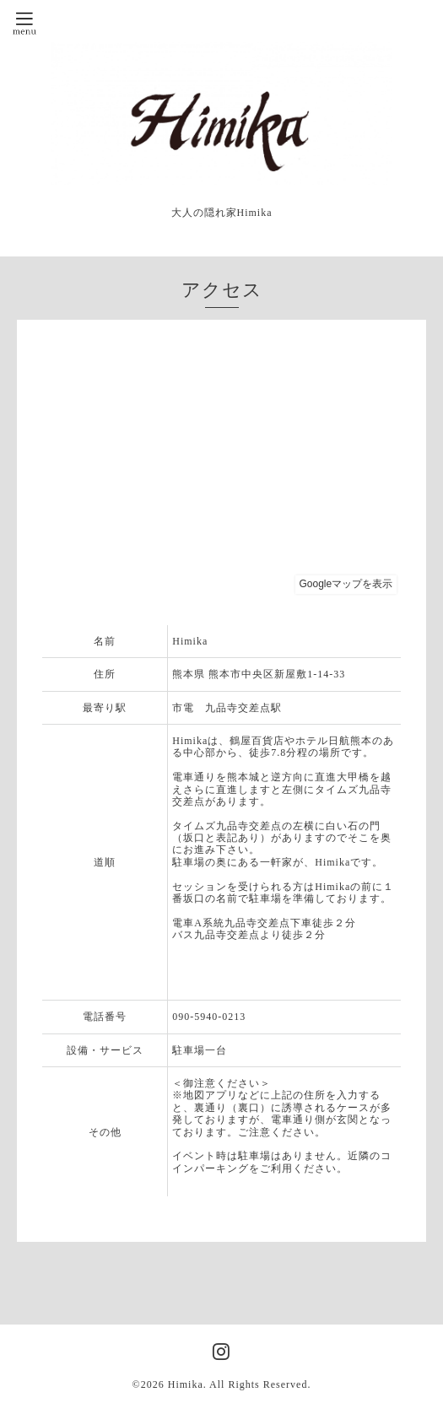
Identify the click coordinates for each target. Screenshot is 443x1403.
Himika (185, 1384)
